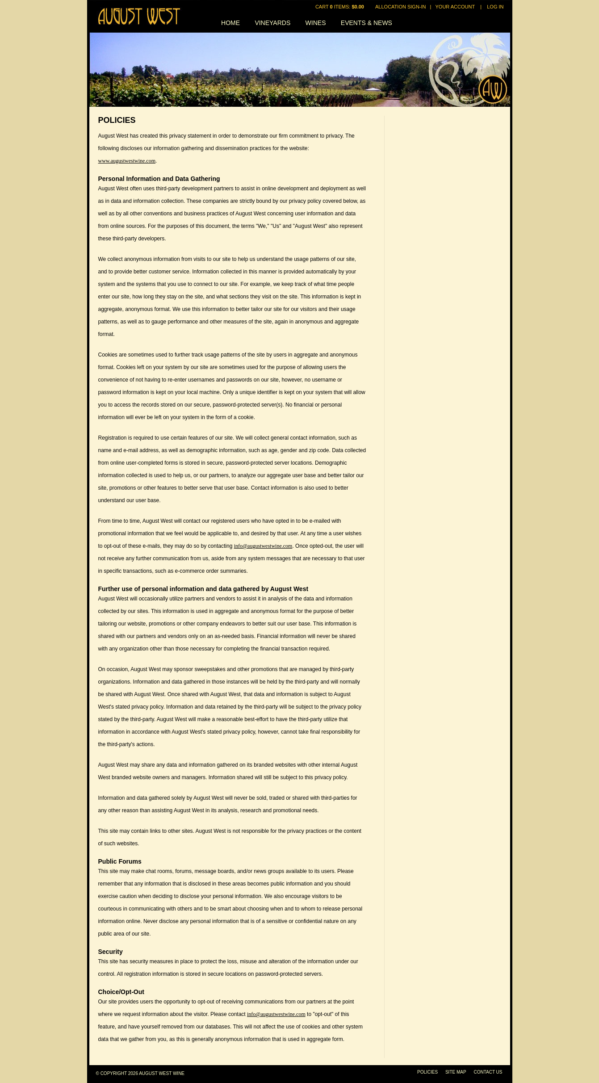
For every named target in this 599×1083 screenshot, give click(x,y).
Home (230, 22)
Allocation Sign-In (400, 6)
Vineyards (272, 22)
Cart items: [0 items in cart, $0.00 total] (340, 6)
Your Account (455, 6)
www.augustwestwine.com (127, 161)
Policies (427, 1072)
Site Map (455, 1072)
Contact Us (487, 1072)
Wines (316, 22)
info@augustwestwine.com (263, 546)
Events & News (366, 22)
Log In (495, 6)
